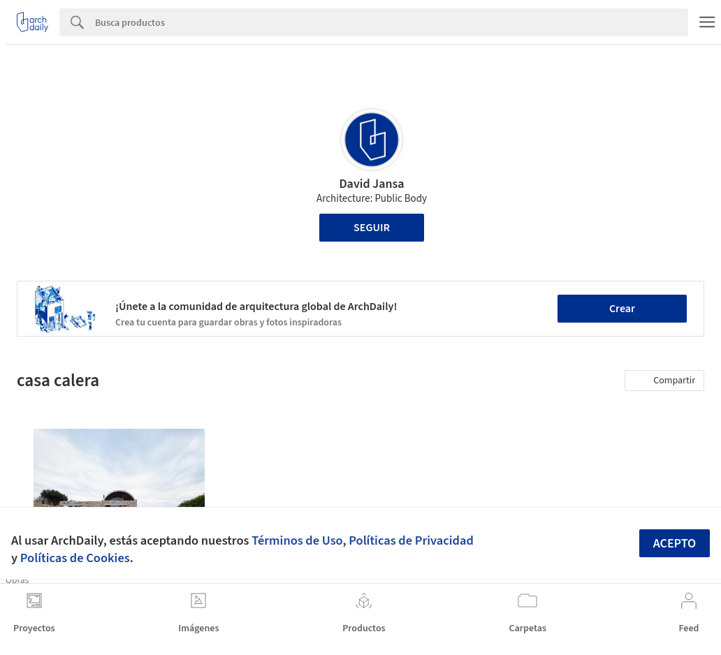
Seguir (372, 227)
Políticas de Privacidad (411, 540)
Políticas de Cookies (75, 558)
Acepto (675, 543)
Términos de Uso (297, 540)
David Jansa (371, 184)
